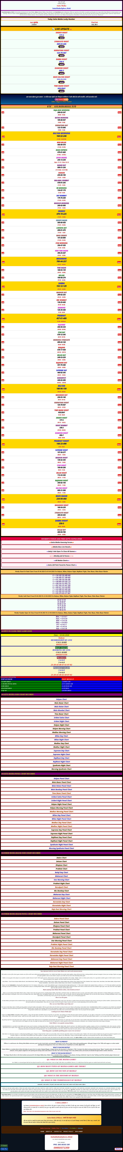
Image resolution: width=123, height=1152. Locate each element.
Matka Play (4, 1149)
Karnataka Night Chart (61, 905)
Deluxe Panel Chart (61, 922)
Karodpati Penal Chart (62, 937)
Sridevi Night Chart (61, 721)
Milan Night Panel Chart (61, 819)
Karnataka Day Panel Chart (61, 951)
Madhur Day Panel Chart (61, 822)
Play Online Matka (61, 99)
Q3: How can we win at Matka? (61, 1071)
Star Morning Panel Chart (61, 940)
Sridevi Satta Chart (61, 717)
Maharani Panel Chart (61, 933)
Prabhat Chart (61, 869)
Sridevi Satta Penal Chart (61, 797)
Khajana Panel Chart (61, 926)
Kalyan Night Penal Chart (61, 804)
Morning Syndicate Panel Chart (61, 848)
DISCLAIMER (79, 1131)
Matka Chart (55, 1128)
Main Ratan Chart (61, 706)
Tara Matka (64, 1128)
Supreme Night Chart (61, 754)
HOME (42, 1131)
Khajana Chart (61, 865)
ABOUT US (49, 1131)
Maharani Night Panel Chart (61, 962)
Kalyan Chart (61, 699)
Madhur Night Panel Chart (61, 826)
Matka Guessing (45, 1128)
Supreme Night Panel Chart (61, 833)
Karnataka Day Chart (61, 902)
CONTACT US (58, 1131)
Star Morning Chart (61, 880)
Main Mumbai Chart (61, 710)
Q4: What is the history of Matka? (61, 1075)
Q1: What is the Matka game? (61, 1059)
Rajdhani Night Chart (61, 761)
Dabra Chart (61, 858)
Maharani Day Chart (61, 894)
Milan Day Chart (61, 736)
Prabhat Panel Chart (61, 929)
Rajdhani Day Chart (61, 758)
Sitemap (80, 1128)
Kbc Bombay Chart (61, 891)
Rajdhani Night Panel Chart (61, 841)
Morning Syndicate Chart (61, 769)
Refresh (62, 38)
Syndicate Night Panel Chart (61, 844)
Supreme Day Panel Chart (61, 830)
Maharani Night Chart (61, 898)
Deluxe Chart (61, 861)
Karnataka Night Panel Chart (61, 955)
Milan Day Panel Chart (62, 815)
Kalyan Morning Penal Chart (61, 808)
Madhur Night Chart (61, 747)
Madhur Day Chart (61, 743)
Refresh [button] (118, 1149)
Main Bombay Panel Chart (61, 789)
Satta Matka (61, 6)
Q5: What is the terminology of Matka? (61, 1080)
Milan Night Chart (61, 739)
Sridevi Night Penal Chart (61, 800)
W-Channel (4, 1145)
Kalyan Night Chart (61, 725)
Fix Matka (73, 1128)
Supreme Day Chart (61, 750)
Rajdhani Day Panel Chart (61, 837)
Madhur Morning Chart (61, 732)
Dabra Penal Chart (61, 918)
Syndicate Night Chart (61, 765)
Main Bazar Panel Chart (61, 782)
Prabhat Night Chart (61, 883)
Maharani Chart (61, 876)
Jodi (3, 112)
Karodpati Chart (61, 887)
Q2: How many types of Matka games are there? (61, 1066)
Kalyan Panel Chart (61, 778)
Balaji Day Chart (61, 872)
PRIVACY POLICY (68, 1131)
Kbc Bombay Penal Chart (61, 948)
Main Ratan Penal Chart (61, 786)
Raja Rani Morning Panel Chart (61, 966)
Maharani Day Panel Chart (61, 959)
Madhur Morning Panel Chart (61, 811)
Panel (119, 112)
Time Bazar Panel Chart (61, 793)
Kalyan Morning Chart (61, 728)
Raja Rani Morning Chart (61, 909)
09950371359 (61, 1147)
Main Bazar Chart (61, 703)
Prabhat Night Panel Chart (61, 944)
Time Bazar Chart (62, 714)
